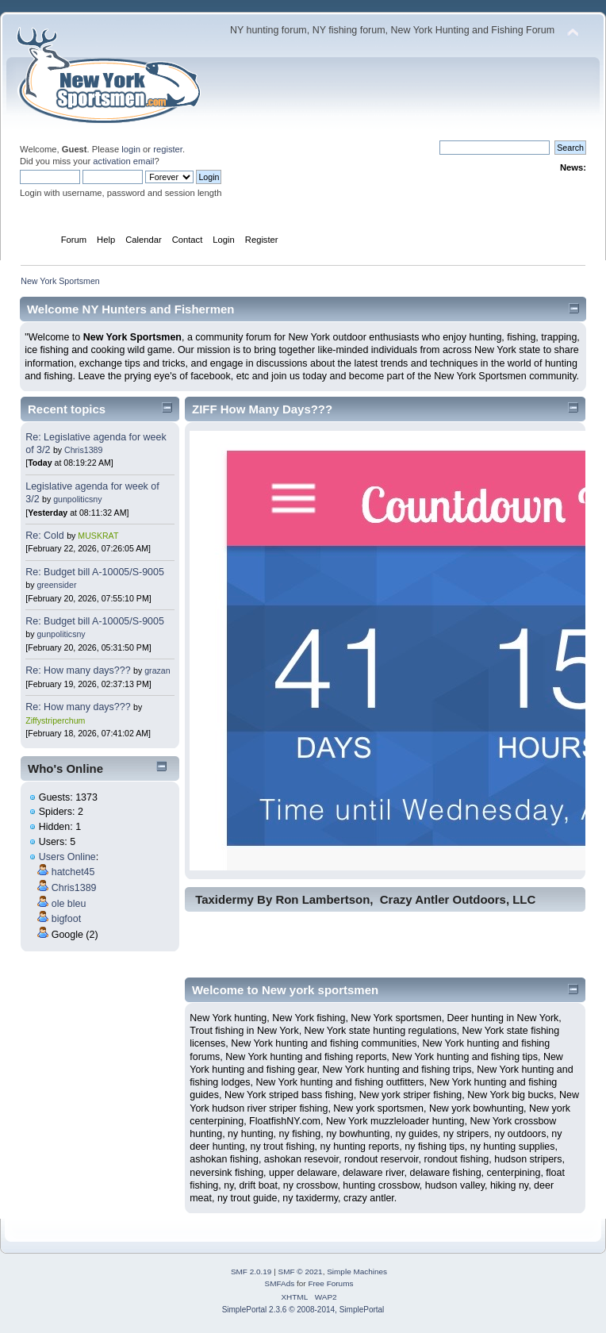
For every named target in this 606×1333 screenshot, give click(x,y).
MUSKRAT (98, 535)
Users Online (67, 856)
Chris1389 (83, 450)
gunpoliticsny (77, 499)
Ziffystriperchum (55, 720)
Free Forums (330, 1283)
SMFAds (280, 1283)
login (130, 149)
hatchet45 (73, 872)
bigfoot (66, 918)
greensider (56, 585)
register (167, 149)
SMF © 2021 (300, 1271)
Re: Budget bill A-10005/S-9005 (94, 572)
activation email (123, 161)
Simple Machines (357, 1271)
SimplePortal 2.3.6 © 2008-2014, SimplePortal (303, 1309)
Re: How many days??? (77, 670)
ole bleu (69, 903)
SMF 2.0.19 (251, 1271)
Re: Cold (46, 535)
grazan (157, 670)
